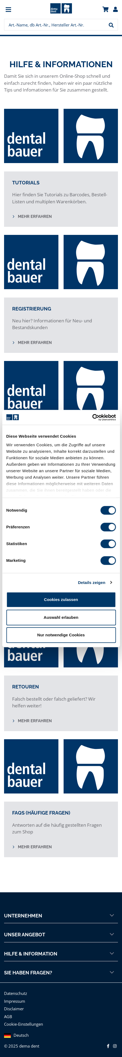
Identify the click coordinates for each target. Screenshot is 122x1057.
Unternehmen (59, 915)
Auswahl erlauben (61, 617)
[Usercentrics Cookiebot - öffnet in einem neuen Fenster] (92, 417)
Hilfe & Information (59, 954)
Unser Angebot (59, 934)
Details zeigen (91, 582)
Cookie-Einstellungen (23, 1024)
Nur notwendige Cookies (61, 635)
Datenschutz (15, 993)
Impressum (14, 1001)
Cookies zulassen (61, 599)
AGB (8, 1016)
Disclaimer (14, 1008)
